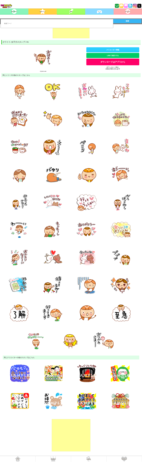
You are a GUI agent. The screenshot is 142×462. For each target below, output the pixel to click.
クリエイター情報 (112, 50)
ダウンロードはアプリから (112, 62)
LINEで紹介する (113, 55)
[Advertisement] (71, 32)
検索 (127, 21)
